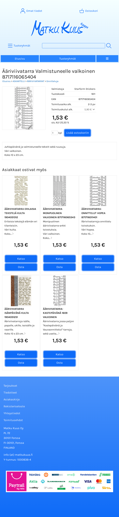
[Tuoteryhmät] (19, 46)
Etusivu (20, 58)
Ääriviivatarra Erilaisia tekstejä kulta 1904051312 (20, 213)
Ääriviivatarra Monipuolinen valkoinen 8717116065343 (59, 213)
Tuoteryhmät (67, 58)
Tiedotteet (10, 392)
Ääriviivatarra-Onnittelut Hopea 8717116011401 (93, 213)
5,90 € (89, 109)
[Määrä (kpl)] (54, 133)
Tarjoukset (10, 385)
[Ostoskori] (89, 11)
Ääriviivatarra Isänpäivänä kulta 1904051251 (16, 313)
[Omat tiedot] (31, 11)
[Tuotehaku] (73, 45)
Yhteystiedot (12, 413)
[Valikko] (107, 58)
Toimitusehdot (13, 420)
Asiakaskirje (12, 399)
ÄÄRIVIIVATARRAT (35, 81)
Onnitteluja (52, 81)
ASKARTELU (19, 81)
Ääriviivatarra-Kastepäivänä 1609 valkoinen (55, 313)
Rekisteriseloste (14, 406)
